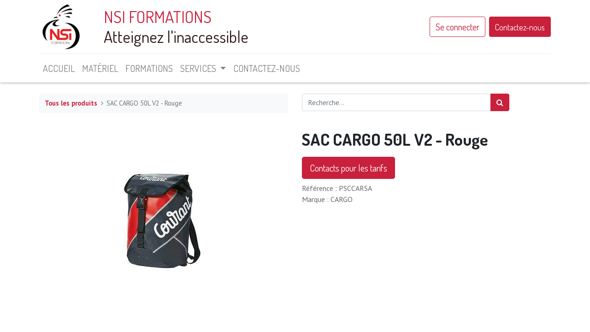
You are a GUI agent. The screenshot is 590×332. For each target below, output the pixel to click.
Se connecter (457, 27)
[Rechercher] (499, 102)
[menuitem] (58, 68)
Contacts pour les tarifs (348, 168)
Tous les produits (71, 103)
